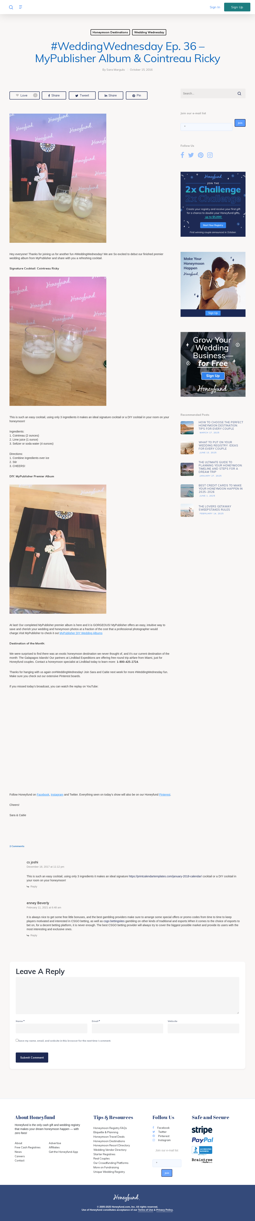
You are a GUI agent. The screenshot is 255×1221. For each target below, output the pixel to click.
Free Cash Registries (28, 1147)
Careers (20, 1156)
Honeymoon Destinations (110, 32)
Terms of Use (145, 1209)
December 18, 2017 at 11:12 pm (45, 866)
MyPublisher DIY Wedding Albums (81, 633)
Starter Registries (104, 1154)
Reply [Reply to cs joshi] (33, 886)
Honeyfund (21, 1125)
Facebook (43, 794)
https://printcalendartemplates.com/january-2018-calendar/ (165, 876)
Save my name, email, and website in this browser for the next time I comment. (64, 1040)
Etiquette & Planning (105, 1132)
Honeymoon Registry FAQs (110, 1128)
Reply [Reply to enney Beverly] (33, 935)
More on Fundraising (106, 1167)
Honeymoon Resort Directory (111, 1145)
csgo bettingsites (113, 921)
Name (20, 1021)
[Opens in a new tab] (216, 1160)
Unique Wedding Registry (109, 1171)
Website (172, 1021)
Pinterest (164, 794)
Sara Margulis (116, 69)
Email (96, 1021)
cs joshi (32, 862)
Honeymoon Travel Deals (109, 1136)
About (18, 1143)
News (18, 1151)
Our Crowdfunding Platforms (111, 1162)
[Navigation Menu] (21, 7)
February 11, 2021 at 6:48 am (44, 907)
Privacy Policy (164, 1209)
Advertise (55, 1143)
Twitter (160, 1131)
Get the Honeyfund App (63, 1151)
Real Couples (101, 1158)
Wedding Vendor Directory (109, 1149)
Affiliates (54, 1147)
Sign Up (237, 7)
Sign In (215, 7)
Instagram (57, 794)
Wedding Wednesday (149, 32)
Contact (19, 1160)
